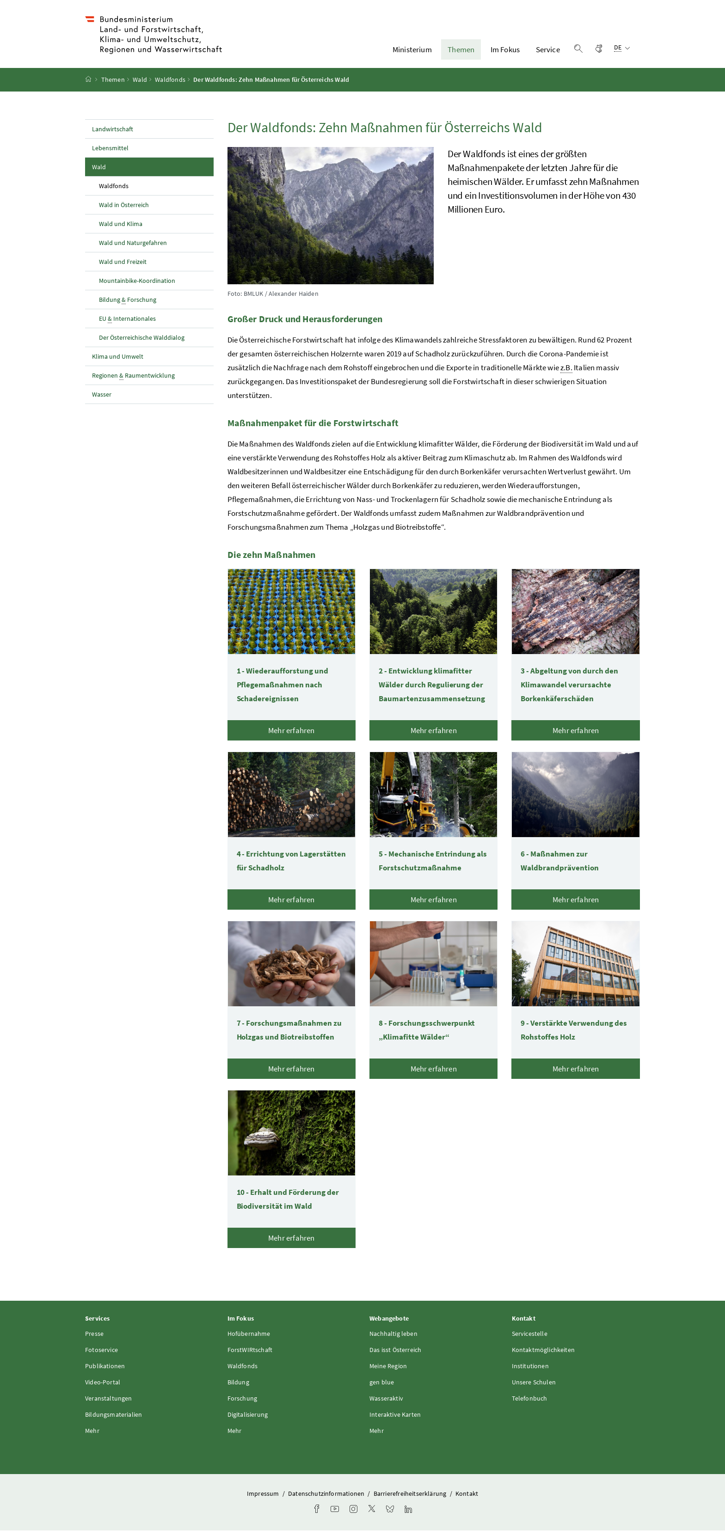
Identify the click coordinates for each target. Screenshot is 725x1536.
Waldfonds (170, 85)
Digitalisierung (247, 1420)
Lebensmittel (110, 153)
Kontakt (466, 1499)
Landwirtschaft (112, 134)
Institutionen (530, 1372)
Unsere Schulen (534, 1388)
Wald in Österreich (124, 210)
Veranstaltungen (108, 1404)
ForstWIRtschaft (250, 1356)
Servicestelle (529, 1339)
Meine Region (388, 1372)
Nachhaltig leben (393, 1339)
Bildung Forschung (127, 305)
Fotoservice (101, 1356)
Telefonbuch (529, 1404)
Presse (94, 1339)
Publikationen (105, 1372)
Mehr (92, 1436)
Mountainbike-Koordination (137, 286)
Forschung (242, 1404)
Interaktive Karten (395, 1420)
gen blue (381, 1388)
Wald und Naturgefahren (133, 248)
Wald (140, 85)
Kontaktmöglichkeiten (543, 1356)
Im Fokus (505, 52)
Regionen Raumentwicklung (133, 381)
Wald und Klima (120, 229)
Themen (461, 52)
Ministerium (412, 52)
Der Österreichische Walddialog (141, 343)
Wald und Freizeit (123, 267)
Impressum (264, 1499)
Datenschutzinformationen (327, 1499)
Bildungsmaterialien (113, 1420)
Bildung (238, 1388)
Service (548, 52)
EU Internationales (127, 324)
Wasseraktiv (386, 1404)
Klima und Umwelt (117, 362)
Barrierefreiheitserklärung (411, 1499)
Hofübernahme (248, 1339)
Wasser (101, 400)
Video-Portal (102, 1388)
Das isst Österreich (395, 1356)
